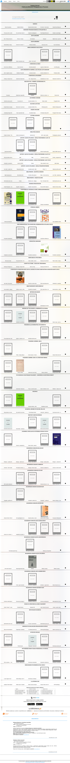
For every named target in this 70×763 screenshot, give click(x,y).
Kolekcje (23, 18)
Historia (10, 1)
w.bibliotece (29, 710)
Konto (18, 1)
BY (54, 1)
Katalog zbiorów (35, 12)
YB (51, 1)
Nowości (5, 1)
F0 (60, 1)
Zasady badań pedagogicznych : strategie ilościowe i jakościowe (36, 690)
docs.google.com (26, 734)
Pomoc (14, 1)
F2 (64, 1)
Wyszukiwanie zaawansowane (17, 18)
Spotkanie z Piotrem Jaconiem (18, 740)
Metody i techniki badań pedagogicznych (20, 690)
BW (49, 1)
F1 (62, 1)
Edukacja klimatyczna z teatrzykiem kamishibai (22, 722)
